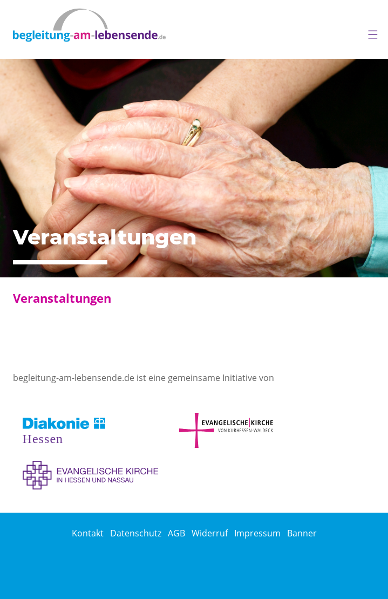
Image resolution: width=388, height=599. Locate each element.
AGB (176, 533)
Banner (302, 533)
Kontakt (88, 533)
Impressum (257, 533)
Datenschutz (135, 533)
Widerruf (210, 533)
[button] (369, 32)
